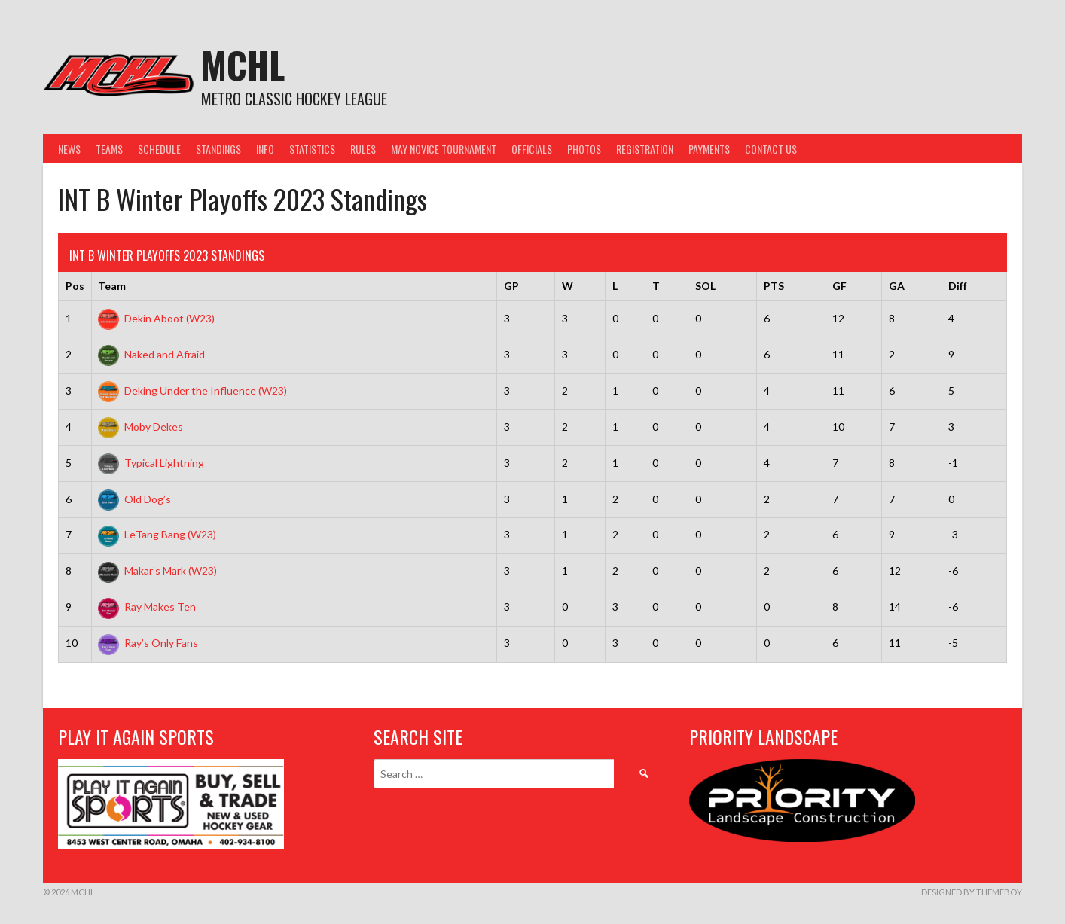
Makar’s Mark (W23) (157, 570)
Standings (218, 149)
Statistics (312, 149)
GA (897, 285)
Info (265, 149)
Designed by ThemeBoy (971, 892)
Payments (709, 149)
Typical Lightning (151, 462)
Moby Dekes (140, 426)
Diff (957, 285)
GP (511, 285)
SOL (705, 285)
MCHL (243, 64)
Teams (109, 149)
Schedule (159, 149)
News (69, 149)
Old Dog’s (134, 498)
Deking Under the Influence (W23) (192, 390)
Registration (644, 149)
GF (839, 285)
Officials (531, 149)
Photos (584, 149)
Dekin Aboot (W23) (156, 318)
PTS (774, 285)
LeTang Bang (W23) (157, 534)
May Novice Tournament (443, 149)
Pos (75, 285)
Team (112, 285)
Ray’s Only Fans (148, 642)
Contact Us (771, 149)
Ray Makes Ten (147, 606)
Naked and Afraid (151, 354)
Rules (363, 149)
